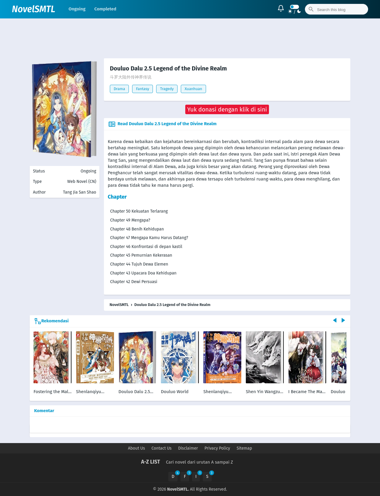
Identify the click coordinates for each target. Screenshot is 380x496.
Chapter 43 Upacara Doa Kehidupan (143, 273)
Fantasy (142, 89)
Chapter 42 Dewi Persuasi (133, 281)
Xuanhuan (193, 89)
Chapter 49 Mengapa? (130, 220)
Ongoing (77, 9)
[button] (227, 109)
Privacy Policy (217, 448)
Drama (119, 89)
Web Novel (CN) (81, 181)
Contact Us (161, 448)
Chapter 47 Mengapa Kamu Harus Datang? (149, 237)
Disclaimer (188, 448)
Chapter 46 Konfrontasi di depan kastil (146, 246)
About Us (136, 448)
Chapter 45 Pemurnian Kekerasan (141, 255)
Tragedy (167, 89)
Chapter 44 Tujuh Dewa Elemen (139, 264)
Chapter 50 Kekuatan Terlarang (139, 211)
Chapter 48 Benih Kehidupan (137, 229)
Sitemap (244, 448)
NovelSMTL (33, 9)
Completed (105, 9)
